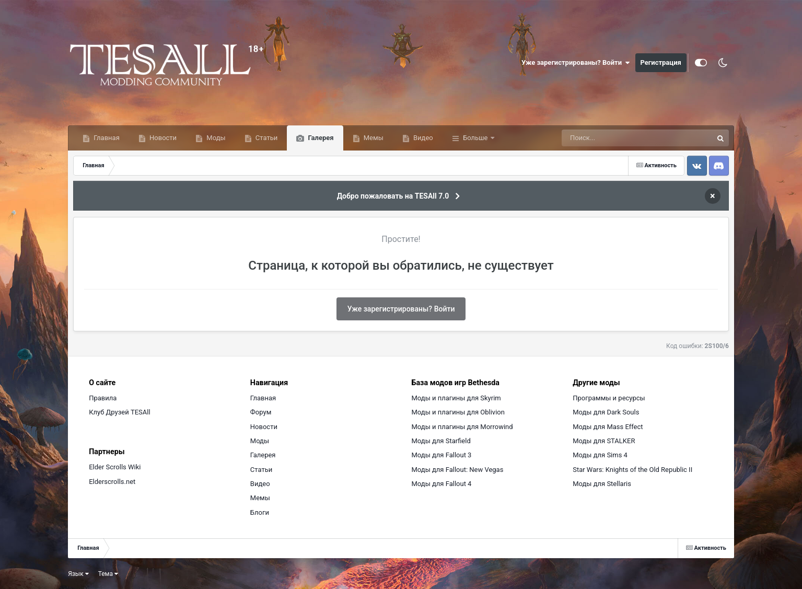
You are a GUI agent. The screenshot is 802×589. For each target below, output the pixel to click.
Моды (215, 138)
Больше (475, 138)
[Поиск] (618, 138)
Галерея (319, 138)
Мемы (372, 138)
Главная (106, 138)
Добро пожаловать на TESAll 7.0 (393, 196)
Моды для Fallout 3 (442, 455)
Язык (78, 574)
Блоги (259, 512)
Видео (422, 138)
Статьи (266, 138)
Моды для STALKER (604, 441)
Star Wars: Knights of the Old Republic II (632, 469)
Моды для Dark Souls (606, 412)
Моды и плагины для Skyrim (456, 398)
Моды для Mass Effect (608, 427)
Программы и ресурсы (609, 398)
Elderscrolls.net (112, 482)
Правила (103, 398)
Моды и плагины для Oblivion (458, 412)
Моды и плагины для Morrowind (462, 427)
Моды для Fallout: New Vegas (458, 469)
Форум (260, 412)
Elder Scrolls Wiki (115, 467)
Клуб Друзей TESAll (119, 412)
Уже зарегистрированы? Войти (575, 62)
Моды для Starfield (441, 441)
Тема (108, 574)
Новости (162, 138)
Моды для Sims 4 (600, 455)
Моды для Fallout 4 (442, 484)
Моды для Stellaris (602, 484)
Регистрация (661, 62)
